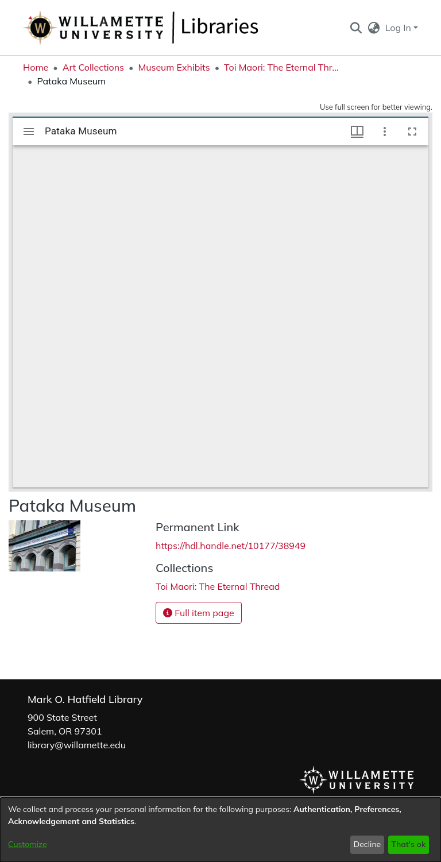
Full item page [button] (198, 613)
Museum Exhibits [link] (174, 67)
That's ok (408, 844)
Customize (27, 844)
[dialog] (220, 830)
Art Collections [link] (93, 67)
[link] (218, 586)
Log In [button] (399, 27)
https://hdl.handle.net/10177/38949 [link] (230, 545)
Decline (367, 844)
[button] (356, 27)
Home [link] (35, 67)
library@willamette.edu (77, 745)
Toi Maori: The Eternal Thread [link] (281, 67)
